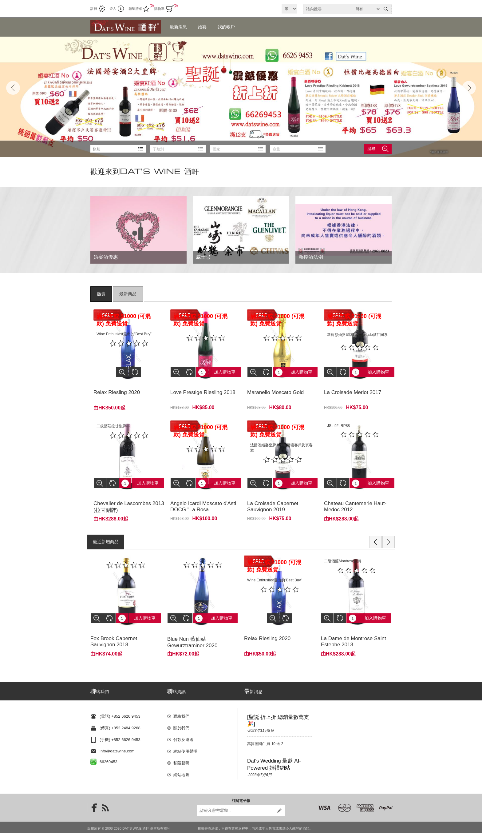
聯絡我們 (181, 700)
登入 (112, 8)
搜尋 (371, 148)
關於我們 (181, 711)
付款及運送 (183, 723)
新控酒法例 (310, 257)
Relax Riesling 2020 (116, 388)
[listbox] (118, 149)
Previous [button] (375, 533)
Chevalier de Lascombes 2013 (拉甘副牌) (128, 497)
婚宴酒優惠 (105, 257)
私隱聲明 (181, 746)
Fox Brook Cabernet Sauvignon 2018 (113, 628)
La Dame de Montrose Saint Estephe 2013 (353, 628)
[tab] (101, 294)
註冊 (93, 8)
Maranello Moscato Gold (275, 388)
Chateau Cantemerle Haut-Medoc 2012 (355, 497)
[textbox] (341, 9)
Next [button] (388, 533)
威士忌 (203, 257)
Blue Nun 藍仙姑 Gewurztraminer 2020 (192, 628)
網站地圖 (181, 758)
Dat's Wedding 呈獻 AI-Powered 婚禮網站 (274, 748)
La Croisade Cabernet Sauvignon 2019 (272, 497)
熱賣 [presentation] (101, 294)
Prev (13, 88)
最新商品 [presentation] (127, 294)
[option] (125, 595)
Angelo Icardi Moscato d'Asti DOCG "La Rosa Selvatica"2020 (203, 500)
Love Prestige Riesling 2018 (202, 388)
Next (469, 88)
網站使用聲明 (185, 735)
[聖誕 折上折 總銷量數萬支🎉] (278, 704)
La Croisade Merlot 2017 (352, 388)
